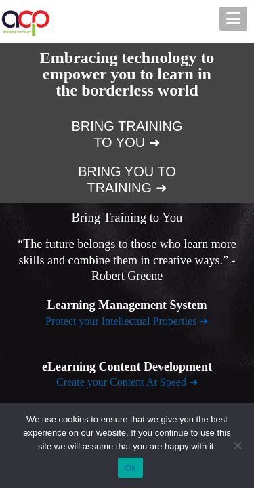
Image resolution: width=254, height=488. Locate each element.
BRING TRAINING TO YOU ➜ (126, 134)
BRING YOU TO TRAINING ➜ (126, 179)
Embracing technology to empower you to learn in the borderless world (127, 74)
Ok (130, 468)
